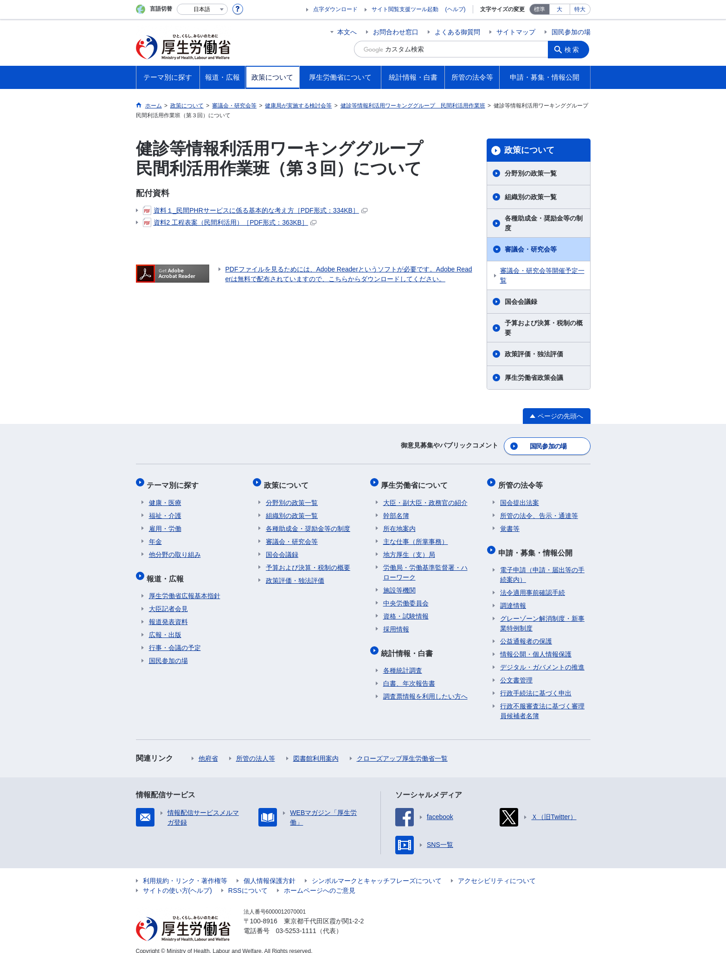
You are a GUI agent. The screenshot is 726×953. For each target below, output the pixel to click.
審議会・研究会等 (531, 249)
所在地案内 (399, 522)
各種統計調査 (402, 660)
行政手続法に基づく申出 (536, 683)
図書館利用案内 (316, 748)
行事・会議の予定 (175, 637)
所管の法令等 (522, 481)
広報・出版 (165, 624)
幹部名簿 (396, 509)
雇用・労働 (165, 522)
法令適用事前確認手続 (532, 582)
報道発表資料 (168, 611)
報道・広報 (167, 570)
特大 (579, 9)
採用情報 (396, 623)
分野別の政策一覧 (531, 173)
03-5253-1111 (296, 920)
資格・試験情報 (406, 610)
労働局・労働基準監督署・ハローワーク (425, 566)
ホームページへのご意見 (319, 880)
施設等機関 (399, 584)
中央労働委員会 (406, 597)
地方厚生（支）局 (409, 548)
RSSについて (248, 880)
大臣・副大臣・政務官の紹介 (425, 496)
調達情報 (513, 595)
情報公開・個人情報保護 (536, 644)
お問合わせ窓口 (395, 32)
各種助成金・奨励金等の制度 (544, 223)
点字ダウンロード (335, 9)
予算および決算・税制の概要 (544, 327)
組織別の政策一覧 (531, 197)
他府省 (208, 748)
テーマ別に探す (175, 481)
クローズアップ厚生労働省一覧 (402, 748)
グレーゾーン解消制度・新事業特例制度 (542, 613)
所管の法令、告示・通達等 (539, 509)
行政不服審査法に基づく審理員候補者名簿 (542, 700)
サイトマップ (515, 32)
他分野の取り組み (175, 548)
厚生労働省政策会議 (534, 377)
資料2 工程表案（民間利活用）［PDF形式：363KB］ (230, 222)
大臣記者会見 (168, 598)
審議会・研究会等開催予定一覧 (542, 275)
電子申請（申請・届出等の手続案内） (542, 564)
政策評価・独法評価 (534, 354)
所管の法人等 (255, 748)
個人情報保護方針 (270, 870)
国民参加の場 (571, 32)
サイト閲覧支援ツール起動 (405, 9)
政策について (529, 150)
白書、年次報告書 (409, 673)
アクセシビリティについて (497, 870)
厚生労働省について (416, 481)
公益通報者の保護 (526, 631)
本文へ (347, 32)
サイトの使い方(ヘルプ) (177, 880)
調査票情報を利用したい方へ (425, 686)
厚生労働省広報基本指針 (184, 585)
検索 (574, 49)
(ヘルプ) (455, 9)
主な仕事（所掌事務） (415, 535)
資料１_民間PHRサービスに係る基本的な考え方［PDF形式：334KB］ (255, 210)
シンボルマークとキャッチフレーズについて (377, 870)
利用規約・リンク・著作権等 (185, 870)
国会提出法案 (519, 496)
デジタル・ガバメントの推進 (542, 657)
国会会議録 (521, 301)
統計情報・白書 (409, 645)
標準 (539, 9)
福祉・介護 (165, 509)
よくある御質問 (457, 32)
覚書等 (510, 522)
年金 (155, 535)
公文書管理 (516, 670)
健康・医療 (165, 496)
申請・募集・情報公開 (537, 544)
